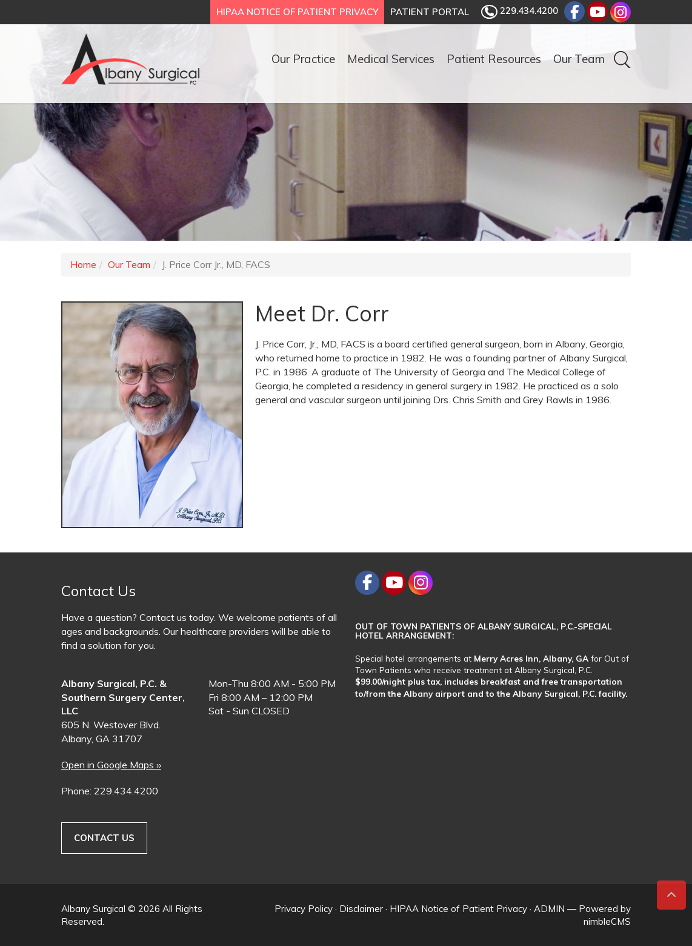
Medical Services (390, 59)
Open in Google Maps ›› (111, 765)
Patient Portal (429, 12)
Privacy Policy (303, 908)
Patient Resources (494, 59)
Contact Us (104, 838)
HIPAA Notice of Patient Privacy (297, 12)
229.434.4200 (519, 12)
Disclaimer (361, 908)
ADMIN (549, 908)
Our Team (579, 59)
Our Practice (303, 59)
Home (83, 264)
